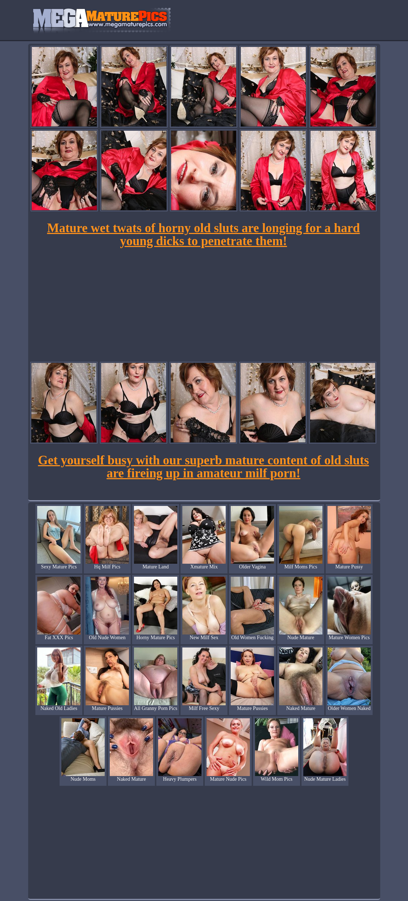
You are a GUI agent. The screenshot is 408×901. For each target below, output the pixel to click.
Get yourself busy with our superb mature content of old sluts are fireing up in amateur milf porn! (203, 466)
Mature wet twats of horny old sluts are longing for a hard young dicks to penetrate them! (203, 234)
